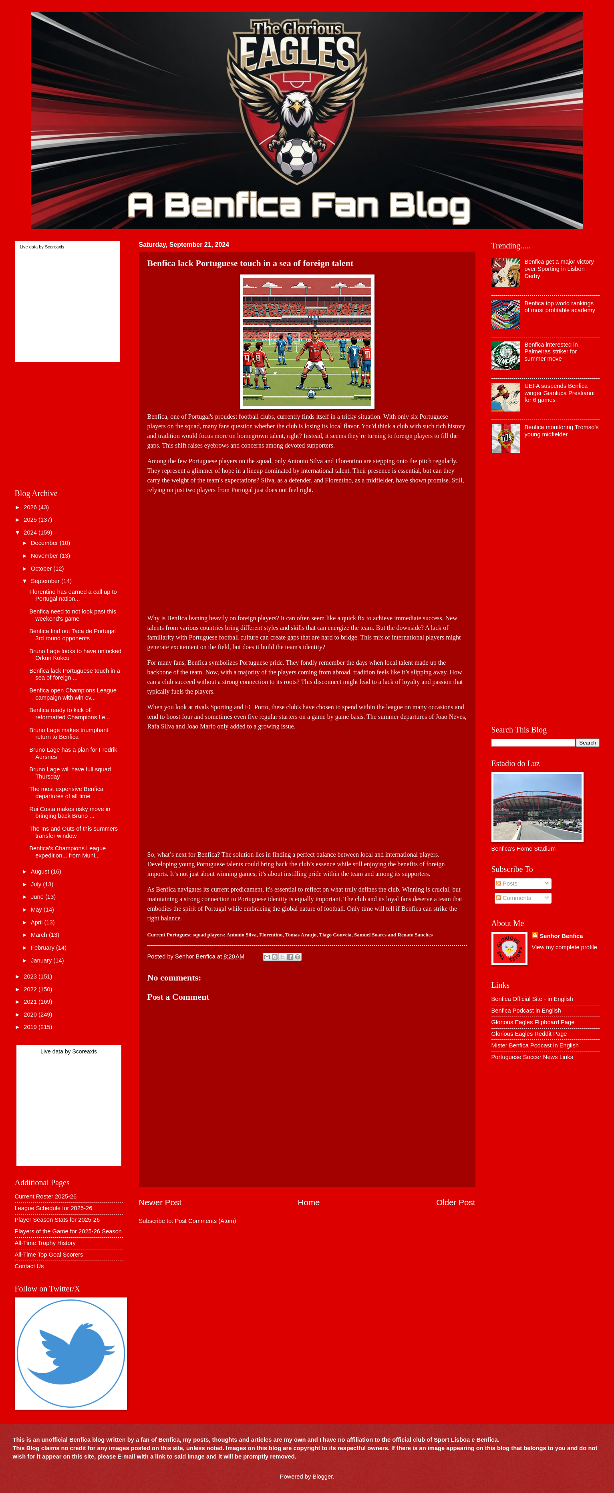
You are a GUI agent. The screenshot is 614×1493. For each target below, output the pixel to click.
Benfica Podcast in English (526, 1010)
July (37, 884)
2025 (31, 519)
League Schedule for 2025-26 (54, 1208)
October (42, 568)
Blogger (322, 1476)
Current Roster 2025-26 (46, 1196)
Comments (513, 898)
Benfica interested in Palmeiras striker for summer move (551, 351)
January (42, 960)
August (41, 871)
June (38, 897)
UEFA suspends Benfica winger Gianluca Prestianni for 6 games (559, 393)
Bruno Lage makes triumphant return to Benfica (68, 733)
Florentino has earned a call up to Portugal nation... (73, 595)
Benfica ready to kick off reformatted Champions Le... (69, 713)
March (40, 935)
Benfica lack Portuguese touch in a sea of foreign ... (74, 674)
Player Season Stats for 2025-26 (57, 1220)
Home (309, 1202)
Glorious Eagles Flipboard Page (533, 1022)
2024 (31, 532)
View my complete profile (564, 947)
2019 (31, 1027)
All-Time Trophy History (45, 1243)
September (46, 581)
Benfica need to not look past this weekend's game (72, 615)
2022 (31, 989)
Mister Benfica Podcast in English (535, 1045)
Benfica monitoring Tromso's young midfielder (561, 431)
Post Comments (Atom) (205, 1221)
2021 (31, 1002)
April (37, 922)
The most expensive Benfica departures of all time (66, 792)
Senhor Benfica (561, 936)
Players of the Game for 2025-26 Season (68, 1231)
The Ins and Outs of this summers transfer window (73, 832)
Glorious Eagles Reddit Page (529, 1034)
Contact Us (29, 1266)
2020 (31, 1014)
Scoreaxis (54, 246)
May (37, 909)
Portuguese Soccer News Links (532, 1057)
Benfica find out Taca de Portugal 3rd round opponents (72, 635)
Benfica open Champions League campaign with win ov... (73, 694)
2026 (31, 507)
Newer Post (160, 1202)
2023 (31, 976)
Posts (506, 883)
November (45, 556)
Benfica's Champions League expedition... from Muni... (67, 852)
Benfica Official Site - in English (532, 999)
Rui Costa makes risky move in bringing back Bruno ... (69, 812)
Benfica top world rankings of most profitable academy (559, 307)
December (45, 543)
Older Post (455, 1202)
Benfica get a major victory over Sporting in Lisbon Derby (559, 268)
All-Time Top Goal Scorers (49, 1254)
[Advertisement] (307, 551)
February (43, 947)
